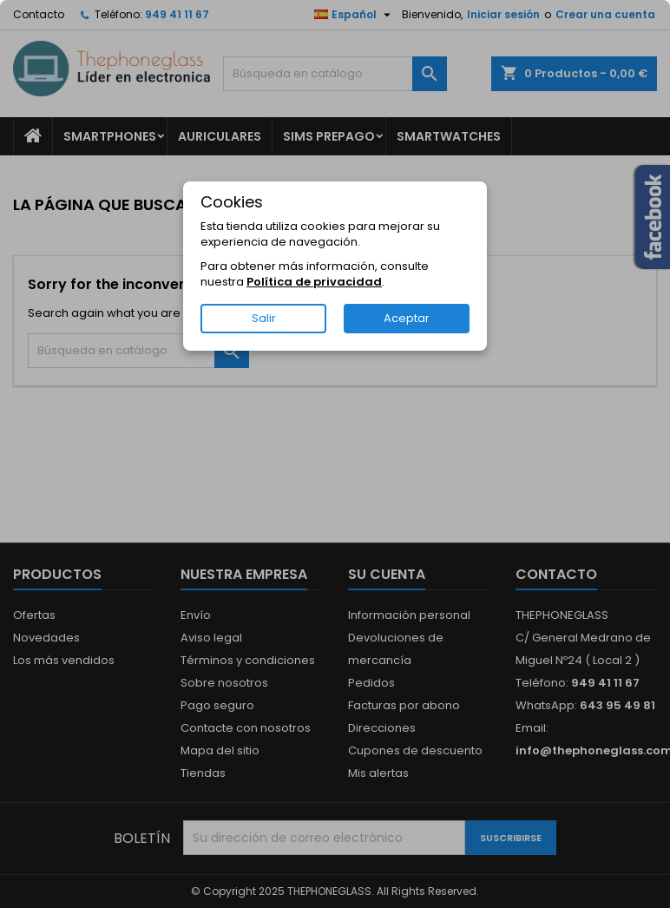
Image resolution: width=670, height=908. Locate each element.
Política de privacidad (314, 281)
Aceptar (407, 318)
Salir (264, 318)
